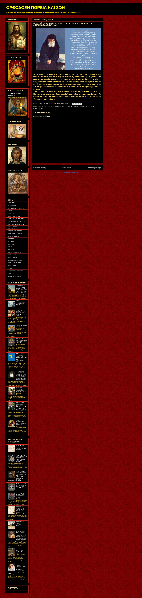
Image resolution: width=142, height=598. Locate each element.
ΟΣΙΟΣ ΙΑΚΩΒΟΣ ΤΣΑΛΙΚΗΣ (15, 233)
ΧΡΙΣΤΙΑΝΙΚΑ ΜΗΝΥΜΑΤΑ (87, 106)
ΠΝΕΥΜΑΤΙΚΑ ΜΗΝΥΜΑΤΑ (15, 260)
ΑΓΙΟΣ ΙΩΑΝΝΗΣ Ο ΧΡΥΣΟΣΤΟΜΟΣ (17, 221)
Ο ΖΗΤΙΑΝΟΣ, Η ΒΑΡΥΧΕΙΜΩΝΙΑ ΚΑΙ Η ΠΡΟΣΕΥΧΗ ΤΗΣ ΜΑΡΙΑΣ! (21, 341)
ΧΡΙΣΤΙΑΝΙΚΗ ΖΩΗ (38, 108)
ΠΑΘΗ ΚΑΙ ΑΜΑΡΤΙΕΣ (73, 106)
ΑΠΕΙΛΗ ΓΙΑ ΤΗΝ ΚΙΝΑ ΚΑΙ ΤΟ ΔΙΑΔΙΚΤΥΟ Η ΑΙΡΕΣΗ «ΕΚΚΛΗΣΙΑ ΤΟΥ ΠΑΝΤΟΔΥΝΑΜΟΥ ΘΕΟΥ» (21, 358)
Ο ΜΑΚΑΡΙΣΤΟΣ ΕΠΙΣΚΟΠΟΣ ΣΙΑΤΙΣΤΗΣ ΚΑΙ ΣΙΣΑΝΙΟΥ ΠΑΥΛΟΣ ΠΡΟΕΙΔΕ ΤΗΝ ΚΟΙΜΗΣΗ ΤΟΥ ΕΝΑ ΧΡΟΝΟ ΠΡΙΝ (21, 407)
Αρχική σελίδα (66, 168)
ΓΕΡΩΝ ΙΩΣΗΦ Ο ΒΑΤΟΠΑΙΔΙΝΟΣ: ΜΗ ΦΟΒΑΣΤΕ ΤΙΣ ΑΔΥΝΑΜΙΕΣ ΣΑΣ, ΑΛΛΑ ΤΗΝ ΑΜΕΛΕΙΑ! (21, 458)
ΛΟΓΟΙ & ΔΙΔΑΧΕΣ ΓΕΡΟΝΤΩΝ (16, 218)
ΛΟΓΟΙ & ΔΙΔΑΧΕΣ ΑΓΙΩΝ (14, 216)
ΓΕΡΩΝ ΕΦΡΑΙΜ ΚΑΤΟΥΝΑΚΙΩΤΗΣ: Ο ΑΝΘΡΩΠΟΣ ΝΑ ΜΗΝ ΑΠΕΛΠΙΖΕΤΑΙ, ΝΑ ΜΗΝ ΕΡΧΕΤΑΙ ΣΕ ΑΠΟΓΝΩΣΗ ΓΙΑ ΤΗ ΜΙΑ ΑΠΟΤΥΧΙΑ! (21, 375)
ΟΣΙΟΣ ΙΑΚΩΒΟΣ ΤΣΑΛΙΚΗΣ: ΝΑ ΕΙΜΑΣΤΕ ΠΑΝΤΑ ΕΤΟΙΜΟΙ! (20, 495)
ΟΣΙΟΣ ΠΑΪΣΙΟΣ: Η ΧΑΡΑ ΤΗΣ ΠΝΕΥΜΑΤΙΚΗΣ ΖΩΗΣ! (21, 524)
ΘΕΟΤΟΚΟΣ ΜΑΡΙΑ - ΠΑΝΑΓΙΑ (16, 208)
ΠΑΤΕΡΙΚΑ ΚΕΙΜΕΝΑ (13, 236)
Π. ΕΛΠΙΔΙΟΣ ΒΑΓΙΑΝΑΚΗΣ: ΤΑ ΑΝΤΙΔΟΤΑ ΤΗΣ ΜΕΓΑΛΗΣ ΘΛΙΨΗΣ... (20, 313)
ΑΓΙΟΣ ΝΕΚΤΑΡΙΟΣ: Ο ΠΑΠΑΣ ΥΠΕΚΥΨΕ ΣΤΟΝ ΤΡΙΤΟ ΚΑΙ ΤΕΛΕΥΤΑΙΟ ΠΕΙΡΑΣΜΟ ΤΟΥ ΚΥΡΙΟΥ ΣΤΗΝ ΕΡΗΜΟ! (17, 568)
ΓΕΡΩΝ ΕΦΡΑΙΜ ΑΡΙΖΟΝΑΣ (15, 230)
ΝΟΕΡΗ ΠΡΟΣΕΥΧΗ (13, 257)
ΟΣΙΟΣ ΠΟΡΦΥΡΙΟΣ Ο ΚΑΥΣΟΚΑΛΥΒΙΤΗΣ (14, 227)
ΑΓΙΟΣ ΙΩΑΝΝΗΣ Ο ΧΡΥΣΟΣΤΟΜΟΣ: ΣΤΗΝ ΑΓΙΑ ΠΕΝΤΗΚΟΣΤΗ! (21, 551)
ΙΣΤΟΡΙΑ (10, 268)
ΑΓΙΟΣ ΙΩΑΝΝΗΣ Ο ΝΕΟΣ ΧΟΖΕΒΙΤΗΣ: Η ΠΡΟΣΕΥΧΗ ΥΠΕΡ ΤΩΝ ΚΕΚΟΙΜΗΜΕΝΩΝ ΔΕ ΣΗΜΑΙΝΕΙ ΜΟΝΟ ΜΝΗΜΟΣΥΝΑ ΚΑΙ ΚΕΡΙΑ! (17, 476)
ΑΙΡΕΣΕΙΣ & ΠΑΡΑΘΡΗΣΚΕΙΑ (15, 271)
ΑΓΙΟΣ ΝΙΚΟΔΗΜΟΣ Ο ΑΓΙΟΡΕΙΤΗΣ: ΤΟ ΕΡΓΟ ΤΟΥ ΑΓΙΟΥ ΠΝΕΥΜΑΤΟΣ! (21, 485)
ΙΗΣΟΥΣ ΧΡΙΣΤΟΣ (12, 205)
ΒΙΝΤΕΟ (10, 273)
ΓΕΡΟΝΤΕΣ (11, 238)
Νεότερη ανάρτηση (39, 168)
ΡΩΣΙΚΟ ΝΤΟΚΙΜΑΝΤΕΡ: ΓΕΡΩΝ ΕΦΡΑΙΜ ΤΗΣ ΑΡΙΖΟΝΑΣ (20, 302)
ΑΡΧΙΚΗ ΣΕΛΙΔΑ (12, 202)
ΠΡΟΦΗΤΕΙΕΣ (11, 249)
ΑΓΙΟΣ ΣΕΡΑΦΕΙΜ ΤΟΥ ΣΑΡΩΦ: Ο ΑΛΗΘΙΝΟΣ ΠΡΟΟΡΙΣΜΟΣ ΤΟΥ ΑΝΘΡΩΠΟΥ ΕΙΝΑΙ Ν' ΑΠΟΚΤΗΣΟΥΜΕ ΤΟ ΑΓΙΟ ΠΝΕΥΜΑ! (21, 535)
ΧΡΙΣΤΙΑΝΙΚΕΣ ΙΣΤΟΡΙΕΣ (14, 262)
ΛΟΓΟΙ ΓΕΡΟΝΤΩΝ (43, 106)
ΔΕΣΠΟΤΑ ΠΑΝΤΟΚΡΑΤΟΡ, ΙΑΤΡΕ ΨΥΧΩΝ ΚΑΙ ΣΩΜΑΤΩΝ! (21, 422)
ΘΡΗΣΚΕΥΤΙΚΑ (12, 265)
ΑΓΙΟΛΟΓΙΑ (11, 213)
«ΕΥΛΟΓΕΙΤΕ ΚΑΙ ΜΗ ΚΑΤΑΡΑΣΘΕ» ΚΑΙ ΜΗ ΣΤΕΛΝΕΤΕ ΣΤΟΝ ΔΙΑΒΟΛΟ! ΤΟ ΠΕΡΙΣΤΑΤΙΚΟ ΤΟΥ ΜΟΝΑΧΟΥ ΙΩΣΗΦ (21, 289)
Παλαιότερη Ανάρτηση (94, 168)
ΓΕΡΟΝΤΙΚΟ (11, 241)
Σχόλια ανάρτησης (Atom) (71, 172)
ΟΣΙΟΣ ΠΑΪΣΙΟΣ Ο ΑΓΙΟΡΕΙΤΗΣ (58, 106)
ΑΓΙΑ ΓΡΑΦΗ (11, 244)
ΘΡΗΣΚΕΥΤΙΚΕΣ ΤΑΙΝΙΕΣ (14, 276)
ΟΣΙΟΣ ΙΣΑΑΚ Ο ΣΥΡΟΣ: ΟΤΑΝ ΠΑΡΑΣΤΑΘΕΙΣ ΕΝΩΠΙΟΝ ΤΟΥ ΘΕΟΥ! (20, 509)
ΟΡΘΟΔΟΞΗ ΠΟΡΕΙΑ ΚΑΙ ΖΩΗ (35, 7)
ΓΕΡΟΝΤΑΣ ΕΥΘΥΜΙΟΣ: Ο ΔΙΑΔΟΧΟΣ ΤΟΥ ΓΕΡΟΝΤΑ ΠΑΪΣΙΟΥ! (21, 390)
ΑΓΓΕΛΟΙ (10, 210)
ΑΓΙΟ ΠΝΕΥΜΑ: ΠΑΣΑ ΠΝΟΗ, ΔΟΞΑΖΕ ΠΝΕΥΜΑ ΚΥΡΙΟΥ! (21, 447)
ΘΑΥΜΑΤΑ (10, 246)
